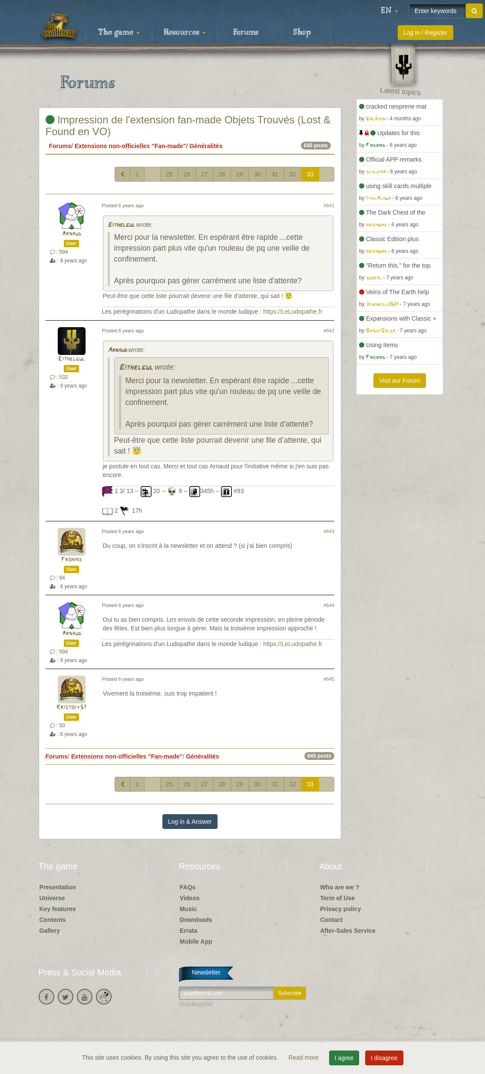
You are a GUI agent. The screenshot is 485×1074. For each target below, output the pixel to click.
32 (292, 174)
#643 (328, 531)
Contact (331, 919)
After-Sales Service (348, 930)
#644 (328, 605)
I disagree (384, 1057)
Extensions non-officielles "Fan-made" (130, 146)
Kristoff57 (71, 707)
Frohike (71, 560)
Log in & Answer (190, 821)
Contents (53, 919)
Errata (188, 930)
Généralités (205, 146)
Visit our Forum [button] (399, 380)
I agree (344, 1057)
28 (222, 174)
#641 (328, 205)
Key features (58, 908)
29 (239, 174)
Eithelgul (121, 225)
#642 (328, 330)
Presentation (58, 887)
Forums (245, 32)
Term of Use (337, 898)
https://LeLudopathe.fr (292, 311)
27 (204, 174)
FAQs (188, 887)
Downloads (196, 919)
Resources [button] (185, 32)
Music (188, 908)
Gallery (50, 930)
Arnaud (71, 234)
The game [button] (119, 32)
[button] (389, 11)
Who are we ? (339, 887)
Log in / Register (425, 32)
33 (310, 174)
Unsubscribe (196, 1004)
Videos (190, 898)
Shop (302, 32)
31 (274, 174)
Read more (304, 1057)
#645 (328, 679)
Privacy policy (340, 908)
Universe (52, 898)
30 (257, 174)
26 (186, 174)
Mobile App (196, 941)
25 (169, 174)
